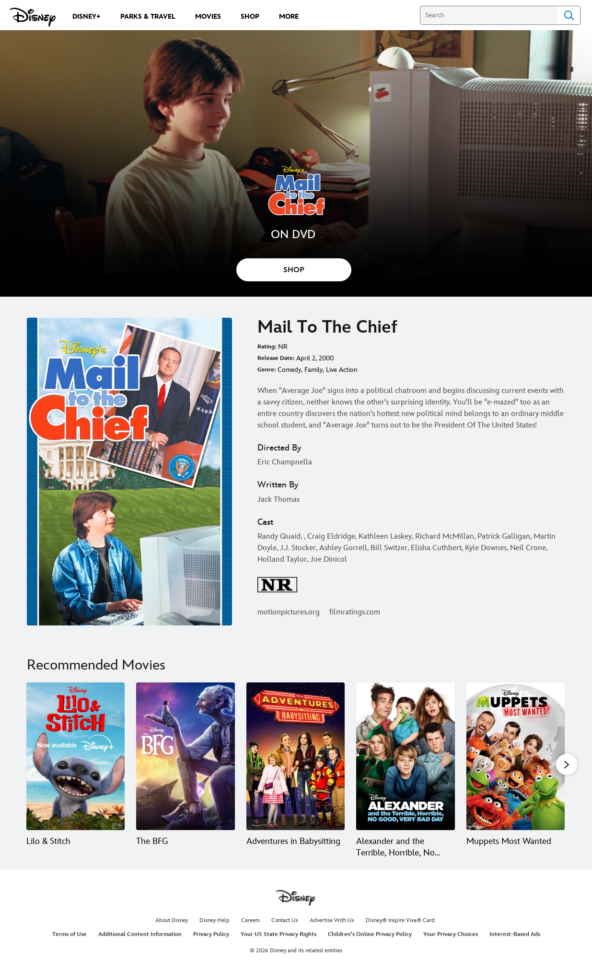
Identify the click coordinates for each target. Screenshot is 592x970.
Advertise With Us (332, 920)
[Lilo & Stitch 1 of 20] (75, 756)
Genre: (266, 369)
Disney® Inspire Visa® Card (400, 920)
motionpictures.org (288, 612)
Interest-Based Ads (514, 934)
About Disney (171, 920)
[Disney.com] (33, 17)
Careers (250, 920)
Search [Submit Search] (569, 15)
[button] (566, 763)
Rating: (266, 346)
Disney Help (214, 920)
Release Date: (275, 358)
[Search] (488, 15)
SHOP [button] (293, 270)
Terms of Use (69, 934)
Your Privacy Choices (450, 934)
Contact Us (284, 920)
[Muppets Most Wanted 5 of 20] (515, 756)
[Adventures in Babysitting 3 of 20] (295, 756)
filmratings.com (354, 612)
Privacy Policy (211, 934)
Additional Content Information (140, 934)
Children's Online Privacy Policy (370, 934)
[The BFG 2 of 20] (185, 756)
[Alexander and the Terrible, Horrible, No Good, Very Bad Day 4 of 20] (405, 756)
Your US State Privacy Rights (278, 934)
